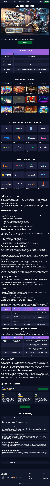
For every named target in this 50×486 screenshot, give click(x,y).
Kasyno (14, 1)
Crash (31, 83)
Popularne (6, 83)
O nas (30, 473)
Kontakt (30, 478)
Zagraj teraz (25, 42)
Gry (31, 1)
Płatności (43, 473)
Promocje (27, 1)
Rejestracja (47, 1)
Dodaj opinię (43, 388)
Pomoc (43, 476)
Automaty (43, 83)
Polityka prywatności (45, 478)
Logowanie (41, 1)
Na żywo (19, 83)
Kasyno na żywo (21, 1)
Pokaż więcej (25, 406)
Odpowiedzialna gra (32, 476)
